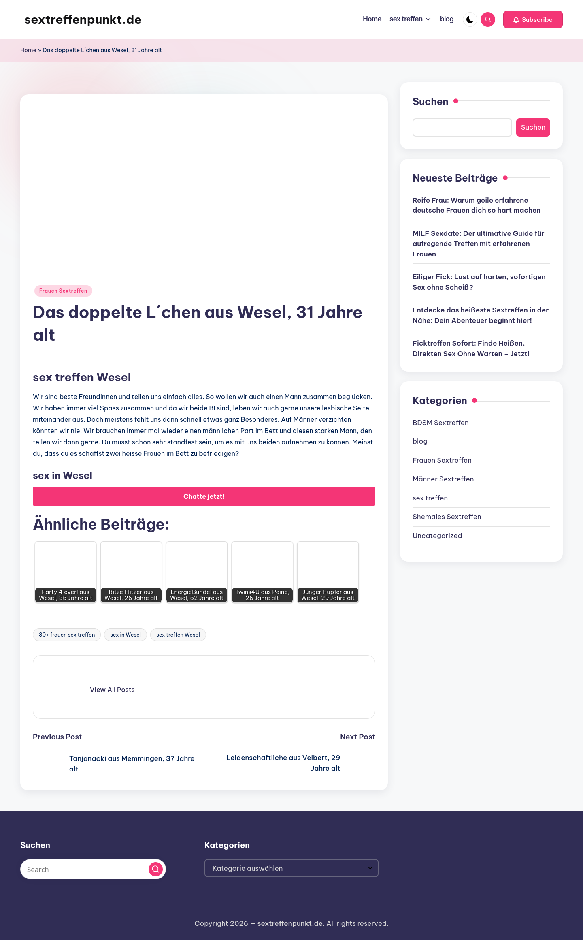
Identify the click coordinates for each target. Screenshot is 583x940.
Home (28, 50)
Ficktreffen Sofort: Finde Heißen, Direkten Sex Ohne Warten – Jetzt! (471, 348)
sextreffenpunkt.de (83, 19)
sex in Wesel (125, 634)
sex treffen (430, 498)
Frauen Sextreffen (63, 291)
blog (420, 441)
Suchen (431, 101)
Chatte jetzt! (204, 496)
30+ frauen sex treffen (67, 634)
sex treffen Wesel (178, 634)
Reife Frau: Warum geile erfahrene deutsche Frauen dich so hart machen (476, 205)
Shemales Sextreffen (447, 516)
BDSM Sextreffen (441, 422)
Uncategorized (437, 535)
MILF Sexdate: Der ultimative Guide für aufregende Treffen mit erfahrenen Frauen (479, 243)
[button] (533, 19)
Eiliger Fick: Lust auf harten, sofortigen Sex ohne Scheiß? (479, 282)
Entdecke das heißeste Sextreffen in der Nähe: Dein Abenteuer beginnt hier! (481, 315)
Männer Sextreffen (443, 478)
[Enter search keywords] (93, 869)
